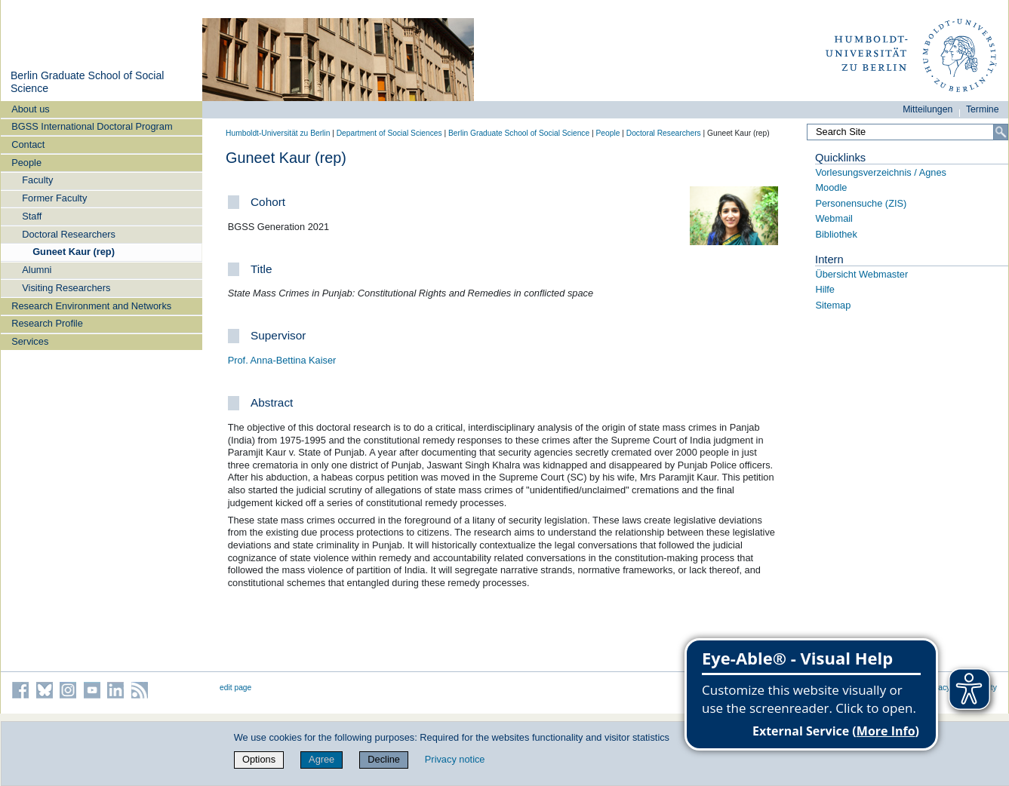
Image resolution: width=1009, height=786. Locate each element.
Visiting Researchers (66, 287)
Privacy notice (455, 759)
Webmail (834, 218)
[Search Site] (907, 132)
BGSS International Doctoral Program (91, 126)
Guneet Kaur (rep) (73, 251)
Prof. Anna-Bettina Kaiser (282, 360)
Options (258, 759)
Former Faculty (54, 198)
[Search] (1000, 132)
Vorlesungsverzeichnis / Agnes (880, 172)
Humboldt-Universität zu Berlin (278, 133)
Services (29, 341)
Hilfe (825, 289)
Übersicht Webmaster (861, 274)
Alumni (36, 269)
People (26, 162)
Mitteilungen (927, 109)
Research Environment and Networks (91, 306)
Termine (982, 109)
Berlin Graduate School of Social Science (518, 133)
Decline (384, 759)
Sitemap (833, 305)
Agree (321, 759)
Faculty (37, 180)
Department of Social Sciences (389, 133)
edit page (235, 687)
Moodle (831, 187)
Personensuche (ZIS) (860, 203)
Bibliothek (836, 234)
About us (30, 109)
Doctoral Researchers (68, 234)
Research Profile (47, 323)
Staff (32, 216)
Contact (28, 144)
